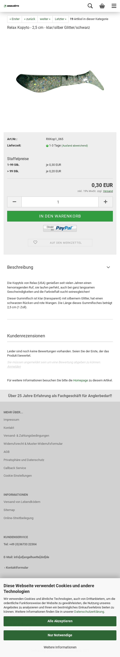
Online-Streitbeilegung (18, 518)
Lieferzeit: (14, 145)
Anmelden (14, 366)
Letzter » (60, 19)
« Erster (15, 19)
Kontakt (9, 428)
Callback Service (15, 468)
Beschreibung (20, 267)
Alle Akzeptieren (60, 621)
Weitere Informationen (60, 647)
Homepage (80, 380)
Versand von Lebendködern (22, 502)
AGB (7, 452)
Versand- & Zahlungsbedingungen (26, 435)
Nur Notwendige (60, 635)
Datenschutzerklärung (89, 611)
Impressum (11, 419)
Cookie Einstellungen (18, 475)
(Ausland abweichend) (75, 145)
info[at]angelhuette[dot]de (31, 557)
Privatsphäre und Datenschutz (24, 460)
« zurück (29, 19)
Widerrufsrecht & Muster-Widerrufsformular (33, 443)
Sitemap (9, 510)
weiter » (45, 19)
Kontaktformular (17, 567)
